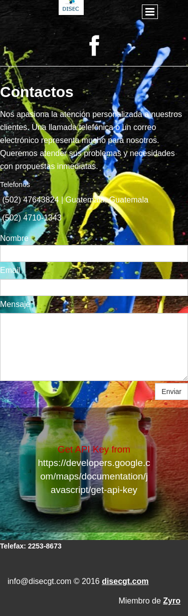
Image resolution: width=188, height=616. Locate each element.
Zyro (171, 600)
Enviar (171, 392)
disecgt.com (125, 581)
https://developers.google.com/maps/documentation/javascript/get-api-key (94, 476)
